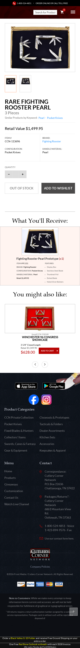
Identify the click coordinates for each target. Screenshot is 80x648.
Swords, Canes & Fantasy (20, 444)
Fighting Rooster (51, 141)
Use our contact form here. (59, 538)
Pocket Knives (55, 117)
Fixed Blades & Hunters (19, 430)
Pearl (41, 117)
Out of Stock (22, 188)
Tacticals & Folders (51, 424)
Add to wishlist (58, 188)
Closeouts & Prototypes (54, 417)
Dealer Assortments (52, 430)
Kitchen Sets (47, 437)
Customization (13, 491)
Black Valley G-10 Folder (23, 638)
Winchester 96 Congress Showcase (40, 338)
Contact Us (11, 497)
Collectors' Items (15, 437)
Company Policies (40, 566)
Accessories (47, 444)
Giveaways (11, 484)
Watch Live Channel (16, 504)
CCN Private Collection (19, 417)
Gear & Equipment (15, 450)
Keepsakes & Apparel (53, 450)
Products (10, 477)
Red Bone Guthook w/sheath (33, 644)
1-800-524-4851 (24, 3)
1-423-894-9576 (55, 530)
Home (8, 471)
